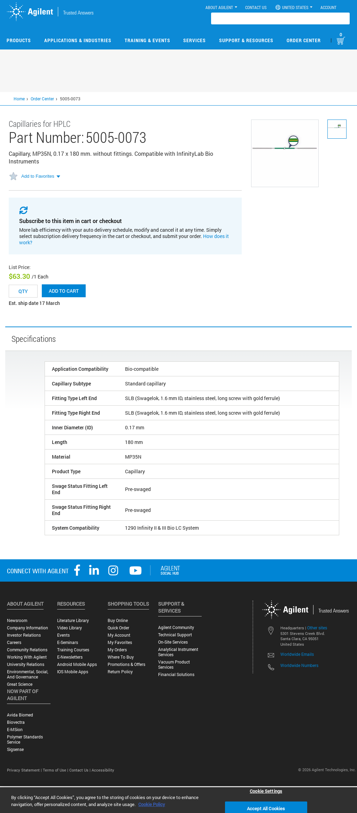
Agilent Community (176, 627)
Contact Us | (80, 770)
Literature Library (73, 620)
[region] (178, 800)
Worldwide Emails (297, 654)
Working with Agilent (27, 657)
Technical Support (175, 634)
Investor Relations (24, 635)
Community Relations (27, 649)
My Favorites (120, 642)
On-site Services (173, 642)
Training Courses (73, 649)
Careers (14, 642)
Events (63, 635)
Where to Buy (121, 657)
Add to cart (64, 290)
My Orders (117, 649)
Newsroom (17, 620)
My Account (119, 635)
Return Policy (120, 671)
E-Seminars (67, 642)
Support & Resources (246, 40)
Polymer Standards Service (25, 739)
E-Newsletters (70, 657)
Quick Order (118, 627)
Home (19, 98)
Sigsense (15, 749)
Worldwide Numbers (299, 665)
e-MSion (15, 729)
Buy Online (118, 620)
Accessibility (103, 770)
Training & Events (147, 40)
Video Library (69, 627)
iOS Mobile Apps (72, 671)
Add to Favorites (37, 176)
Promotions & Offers (126, 664)
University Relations (25, 664)
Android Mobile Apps (77, 664)
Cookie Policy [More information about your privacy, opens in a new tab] (151, 804)
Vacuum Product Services (174, 664)
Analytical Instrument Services (178, 652)
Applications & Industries (77, 40)
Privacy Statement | (25, 770)
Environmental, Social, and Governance (27, 674)
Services (194, 40)
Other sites (317, 627)
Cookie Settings (266, 791)
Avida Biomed (20, 715)
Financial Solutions (176, 674)
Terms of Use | (56, 770)
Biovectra (16, 722)
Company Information (27, 627)
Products (19, 40)
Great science (19, 684)
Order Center (304, 40)
